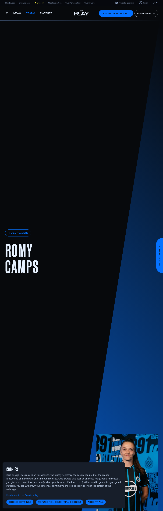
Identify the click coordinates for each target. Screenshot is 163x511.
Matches (46, 13)
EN (155, 3)
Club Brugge (10, 3)
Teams (30, 13)
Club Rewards (89, 3)
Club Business (24, 3)
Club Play (39, 2)
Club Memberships (73, 3)
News (17, 13)
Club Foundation (55, 3)
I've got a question (124, 3)
